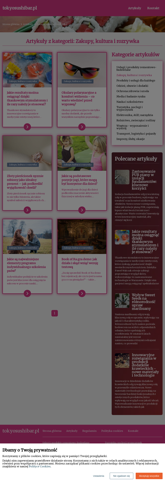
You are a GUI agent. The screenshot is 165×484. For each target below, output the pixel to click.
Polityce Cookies (40, 466)
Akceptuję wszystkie (149, 476)
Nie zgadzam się (121, 476)
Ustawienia (98, 476)
